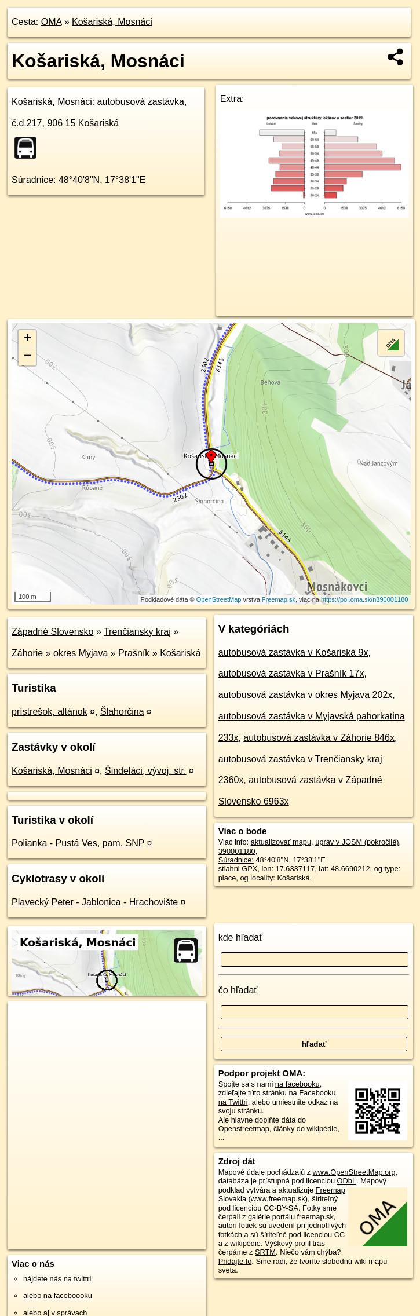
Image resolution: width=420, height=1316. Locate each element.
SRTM (265, 1252)
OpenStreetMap (219, 599)
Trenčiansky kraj (137, 632)
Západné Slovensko (52, 632)
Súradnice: (34, 180)
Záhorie (27, 653)
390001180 (236, 851)
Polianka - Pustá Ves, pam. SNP (78, 843)
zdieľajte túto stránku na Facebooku (277, 1092)
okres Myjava (80, 653)
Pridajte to (235, 1261)
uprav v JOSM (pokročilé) (357, 842)
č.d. (27, 123)
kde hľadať (240, 937)
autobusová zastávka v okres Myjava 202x (305, 695)
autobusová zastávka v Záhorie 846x (319, 738)
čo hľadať (238, 990)
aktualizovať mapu (281, 842)
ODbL (346, 1180)
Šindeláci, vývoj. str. (146, 771)
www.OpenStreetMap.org (354, 1172)
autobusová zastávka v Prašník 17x (291, 673)
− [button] (27, 356)
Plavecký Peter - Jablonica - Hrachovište (95, 902)
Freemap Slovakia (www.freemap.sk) (281, 1194)
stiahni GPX (238, 868)
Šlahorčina (122, 712)
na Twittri (233, 1102)
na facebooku (297, 1084)
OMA (51, 22)
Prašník (133, 653)
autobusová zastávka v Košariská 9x (293, 652)
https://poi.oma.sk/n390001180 (364, 599)
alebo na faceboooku (57, 1295)
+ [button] (27, 339)
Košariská (180, 653)
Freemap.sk (278, 599)
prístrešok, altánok (49, 712)
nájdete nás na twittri (57, 1278)
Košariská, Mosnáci (112, 22)
